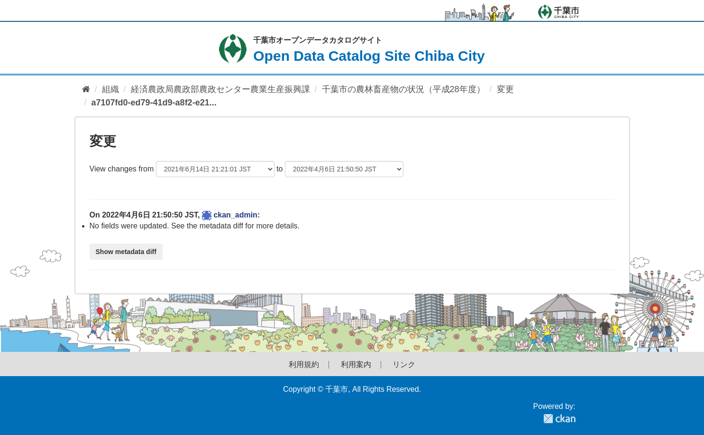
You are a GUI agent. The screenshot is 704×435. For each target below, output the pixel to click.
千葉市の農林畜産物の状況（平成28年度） (403, 89)
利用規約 (304, 365)
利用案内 (356, 365)
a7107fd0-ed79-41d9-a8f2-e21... (154, 102)
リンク (404, 365)
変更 (505, 89)
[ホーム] (86, 89)
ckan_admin (235, 215)
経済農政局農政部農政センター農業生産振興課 (220, 89)
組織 (110, 89)
